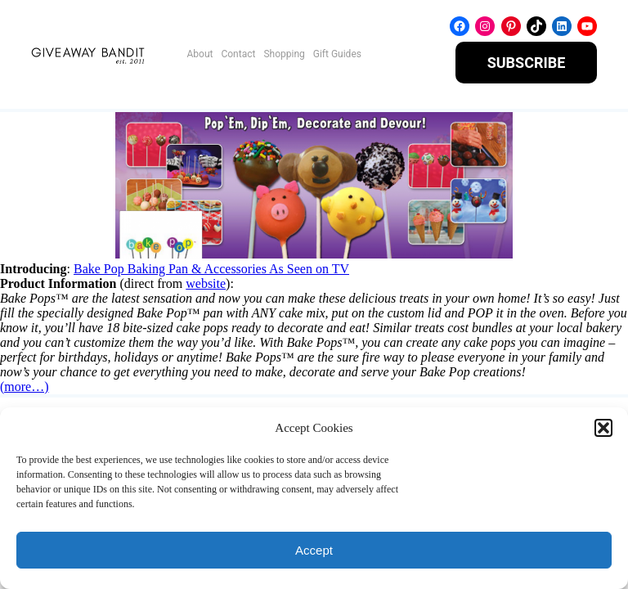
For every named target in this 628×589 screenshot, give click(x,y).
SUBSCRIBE (526, 62)
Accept (314, 550)
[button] (603, 428)
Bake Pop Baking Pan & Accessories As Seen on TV (211, 269)
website (206, 283)
